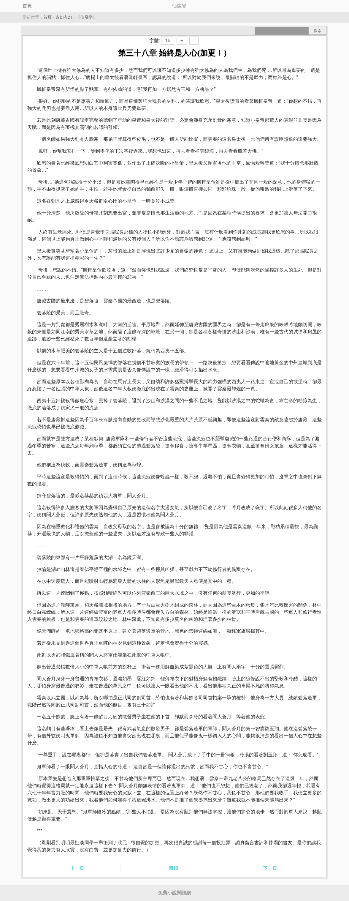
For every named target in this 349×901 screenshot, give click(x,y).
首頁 (27, 5)
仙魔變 (86, 17)
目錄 (173, 868)
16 (167, 40)
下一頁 (270, 868)
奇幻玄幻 (63, 17)
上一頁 (77, 868)
